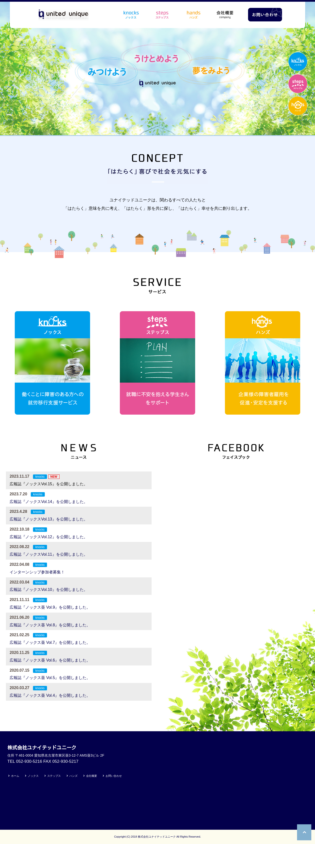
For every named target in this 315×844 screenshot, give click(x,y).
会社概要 (91, 775)
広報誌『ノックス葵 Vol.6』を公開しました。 (50, 660)
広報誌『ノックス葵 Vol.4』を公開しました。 (50, 695)
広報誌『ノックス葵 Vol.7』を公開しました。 (50, 642)
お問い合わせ (114, 775)
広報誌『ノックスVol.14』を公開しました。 (48, 502)
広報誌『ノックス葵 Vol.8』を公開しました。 (50, 625)
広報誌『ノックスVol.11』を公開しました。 (48, 554)
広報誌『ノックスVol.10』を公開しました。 (48, 589)
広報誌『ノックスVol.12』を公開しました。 (48, 537)
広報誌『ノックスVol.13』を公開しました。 (48, 519)
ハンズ (73, 775)
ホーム (15, 775)
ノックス (33, 775)
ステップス (54, 775)
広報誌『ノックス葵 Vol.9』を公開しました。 (50, 607)
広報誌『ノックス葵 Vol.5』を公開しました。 (50, 678)
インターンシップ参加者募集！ (37, 572)
